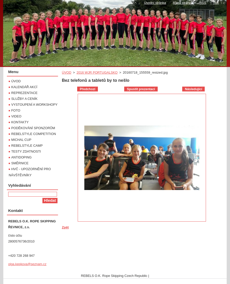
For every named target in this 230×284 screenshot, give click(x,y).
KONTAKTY (20, 122)
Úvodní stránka (155, 3)
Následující (193, 89)
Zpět (65, 227)
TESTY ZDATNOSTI (26, 151)
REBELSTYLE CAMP (27, 145)
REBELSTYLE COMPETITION (33, 134)
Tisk (216, 3)
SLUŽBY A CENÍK (24, 99)
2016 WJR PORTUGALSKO (97, 72)
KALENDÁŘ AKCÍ (24, 87)
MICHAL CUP (21, 140)
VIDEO (16, 116)
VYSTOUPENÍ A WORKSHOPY (34, 104)
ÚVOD (66, 72)
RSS (202, 3)
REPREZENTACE (24, 93)
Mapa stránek (183, 3)
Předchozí (87, 89)
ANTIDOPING (21, 157)
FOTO (15, 110)
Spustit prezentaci (141, 89)
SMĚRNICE (20, 163)
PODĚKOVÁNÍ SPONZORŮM (33, 128)
